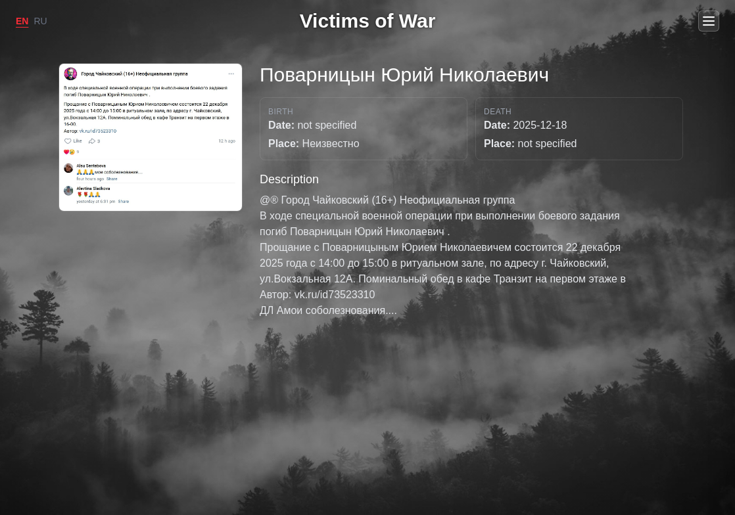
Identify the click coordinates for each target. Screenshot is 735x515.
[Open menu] (708, 21)
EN (22, 21)
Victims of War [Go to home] (368, 21)
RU (40, 21)
